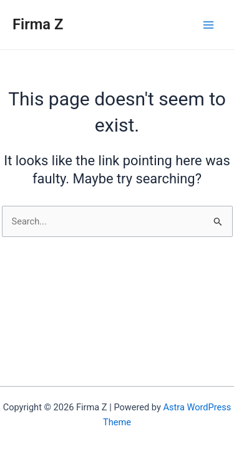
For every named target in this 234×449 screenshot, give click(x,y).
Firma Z (37, 24)
